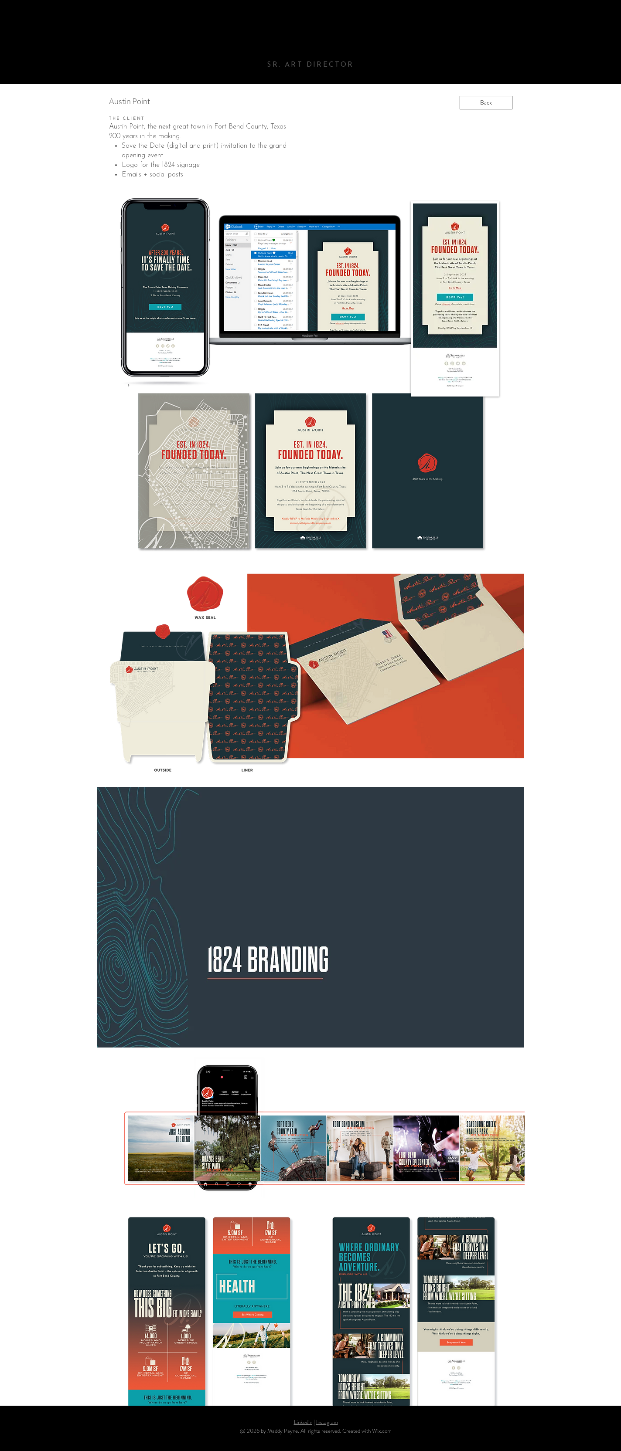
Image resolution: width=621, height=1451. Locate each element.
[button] (310, 917)
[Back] (486, 102)
